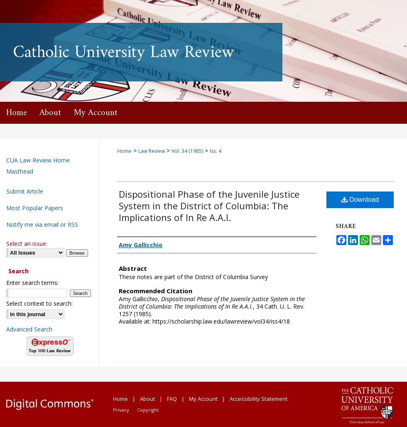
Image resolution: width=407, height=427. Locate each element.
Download (360, 199)
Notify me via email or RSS (42, 224)
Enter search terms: (32, 283)
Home (124, 151)
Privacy (121, 410)
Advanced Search (29, 329)
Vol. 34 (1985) (187, 151)
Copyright (148, 410)
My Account (203, 398)
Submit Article (24, 191)
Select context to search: (39, 303)
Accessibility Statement (258, 398)
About (147, 398)
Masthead (19, 171)
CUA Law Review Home (38, 160)
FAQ (172, 398)
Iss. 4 (215, 151)
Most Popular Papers (34, 208)
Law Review (151, 151)
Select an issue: (26, 244)
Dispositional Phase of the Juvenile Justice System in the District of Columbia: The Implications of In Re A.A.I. (209, 205)
